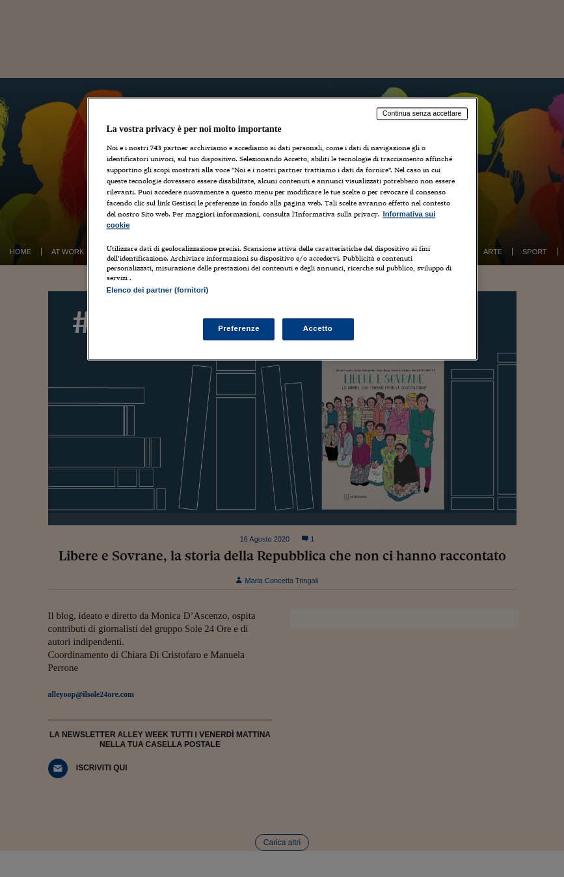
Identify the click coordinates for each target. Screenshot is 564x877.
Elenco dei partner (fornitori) (158, 291)
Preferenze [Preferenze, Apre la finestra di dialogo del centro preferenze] (239, 328)
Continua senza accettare (422, 114)
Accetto (318, 328)
